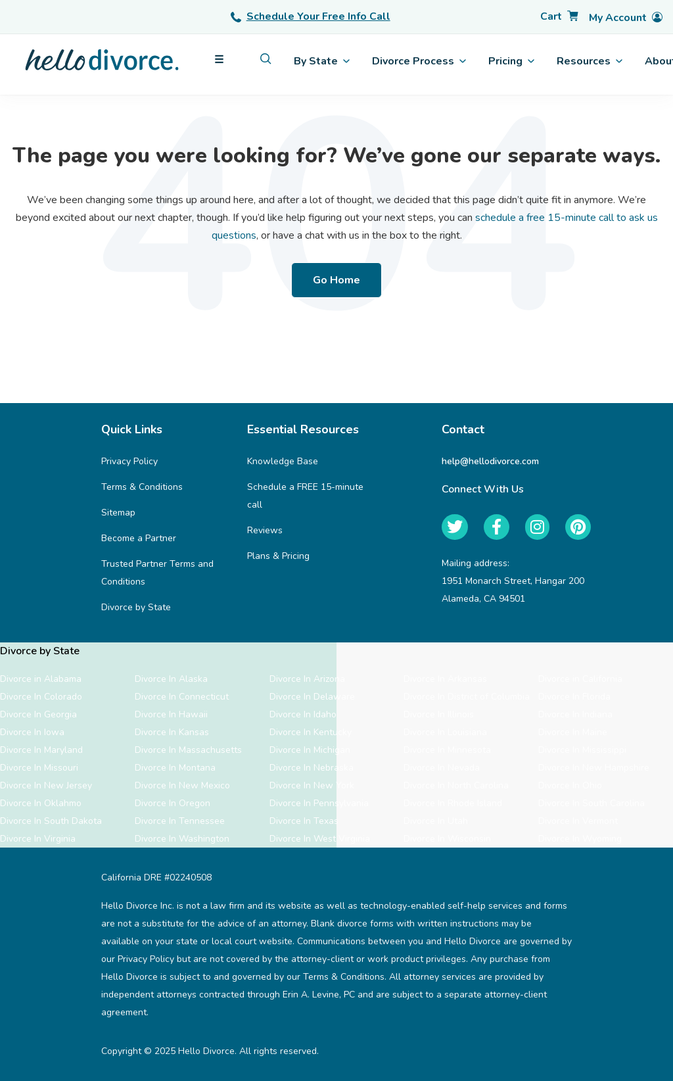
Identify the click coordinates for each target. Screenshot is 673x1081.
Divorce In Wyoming (580, 838)
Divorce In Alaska (171, 679)
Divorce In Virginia (38, 838)
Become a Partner (138, 538)
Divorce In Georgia (38, 714)
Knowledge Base (282, 461)
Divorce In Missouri (39, 767)
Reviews (265, 530)
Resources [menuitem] (589, 61)
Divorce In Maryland (41, 750)
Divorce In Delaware (312, 696)
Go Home (336, 280)
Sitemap (118, 512)
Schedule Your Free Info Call (310, 16)
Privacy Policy (129, 461)
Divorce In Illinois (439, 714)
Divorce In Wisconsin (447, 838)
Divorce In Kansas (172, 732)
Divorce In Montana (175, 767)
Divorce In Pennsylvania (319, 803)
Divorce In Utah (436, 821)
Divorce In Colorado (41, 696)
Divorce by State (136, 607)
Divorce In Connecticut (182, 696)
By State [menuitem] (322, 61)
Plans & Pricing (278, 556)
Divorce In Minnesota (447, 750)
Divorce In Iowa (32, 732)
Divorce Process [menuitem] (419, 61)
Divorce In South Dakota (51, 821)
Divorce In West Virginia (319, 838)
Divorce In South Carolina (591, 803)
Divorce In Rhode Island (453, 803)
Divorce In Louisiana (445, 732)
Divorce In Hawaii (171, 714)
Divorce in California (580, 679)
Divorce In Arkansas (445, 679)
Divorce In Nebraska (311, 767)
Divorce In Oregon (172, 803)
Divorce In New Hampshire (593, 767)
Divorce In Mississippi (582, 750)
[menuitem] (266, 58)
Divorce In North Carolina (456, 785)
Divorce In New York (311, 785)
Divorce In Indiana (575, 714)
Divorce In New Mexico (182, 785)
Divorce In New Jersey (46, 785)
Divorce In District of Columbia (467, 696)
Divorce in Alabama (40, 679)
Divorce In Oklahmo (40, 803)
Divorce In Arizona (307, 679)
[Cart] (559, 17)
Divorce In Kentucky (310, 732)
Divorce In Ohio (570, 785)
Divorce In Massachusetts (188, 750)
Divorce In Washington (182, 838)
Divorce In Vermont (578, 821)
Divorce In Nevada (442, 767)
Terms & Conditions (142, 487)
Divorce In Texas (303, 821)
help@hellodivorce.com (490, 461)
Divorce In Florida (574, 696)
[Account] (625, 18)
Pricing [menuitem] (511, 61)
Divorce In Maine (572, 732)
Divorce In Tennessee (180, 821)
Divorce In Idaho (302, 714)
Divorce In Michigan (309, 750)
